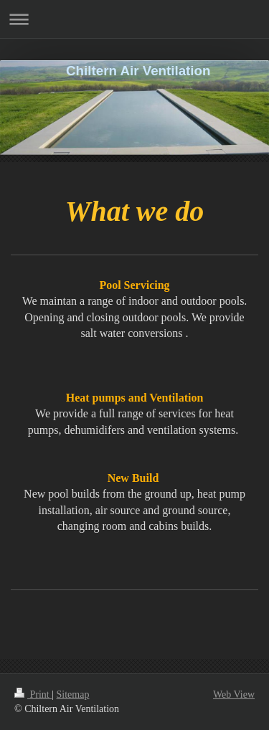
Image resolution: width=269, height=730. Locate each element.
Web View (234, 694)
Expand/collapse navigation (134, 19)
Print (33, 694)
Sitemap (73, 694)
